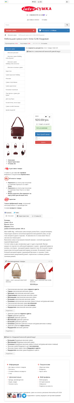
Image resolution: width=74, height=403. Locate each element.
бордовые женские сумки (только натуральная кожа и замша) (33, 344)
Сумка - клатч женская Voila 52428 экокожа (40, 281)
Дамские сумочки (19, 314)
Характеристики (14, 162)
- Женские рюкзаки (12, 52)
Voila (16, 43)
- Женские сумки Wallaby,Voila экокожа (12, 63)
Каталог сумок (20, 30)
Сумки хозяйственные (12, 106)
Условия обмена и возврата (17, 371)
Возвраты (42, 369)
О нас (10, 373)
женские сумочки (18, 328)
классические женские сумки (20, 291)
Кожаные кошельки (12, 89)
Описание (11, 160)
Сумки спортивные (11, 82)
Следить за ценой (42, 124)
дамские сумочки (16, 316)
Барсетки (8, 71)
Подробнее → (10, 310)
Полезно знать (13, 384)
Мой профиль (43, 380)
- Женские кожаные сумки (14, 67)
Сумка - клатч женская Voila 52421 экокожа (16, 281)
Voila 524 (55, 48)
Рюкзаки (8, 78)
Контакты (11, 369)
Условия (13, 208)
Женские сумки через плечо (24, 348)
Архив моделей (10, 110)
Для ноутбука (10, 99)
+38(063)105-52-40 (36, 15)
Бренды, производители (15, 380)
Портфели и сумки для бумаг (13, 94)
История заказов (44, 382)
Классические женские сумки (23, 289)
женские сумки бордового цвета (23, 350)
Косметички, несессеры (13, 102)
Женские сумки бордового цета (23, 346)
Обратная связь (44, 367)
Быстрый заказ (43, 134)
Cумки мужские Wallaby (13, 75)
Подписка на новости (46, 386)
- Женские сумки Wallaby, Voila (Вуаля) (14, 57)
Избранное (42, 384)
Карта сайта (43, 371)
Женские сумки (12, 35)
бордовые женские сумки (20, 340)
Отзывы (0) (12, 163)
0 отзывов (44, 43)
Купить (43, 142)
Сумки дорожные (11, 86)
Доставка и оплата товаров (17, 367)
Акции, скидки (12, 382)
